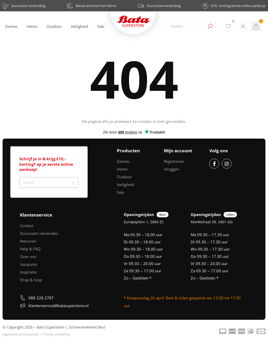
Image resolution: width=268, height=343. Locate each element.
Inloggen (171, 169)
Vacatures (28, 264)
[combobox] (191, 26)
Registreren (174, 161)
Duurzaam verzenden (39, 233)
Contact (26, 225)
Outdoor (124, 176)
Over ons (28, 256)
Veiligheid (125, 184)
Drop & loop (31, 279)
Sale (120, 192)
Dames (123, 161)
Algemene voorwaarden (21, 334)
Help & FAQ (30, 248)
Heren (122, 169)
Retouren (28, 241)
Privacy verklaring (56, 334)
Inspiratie (28, 272)
